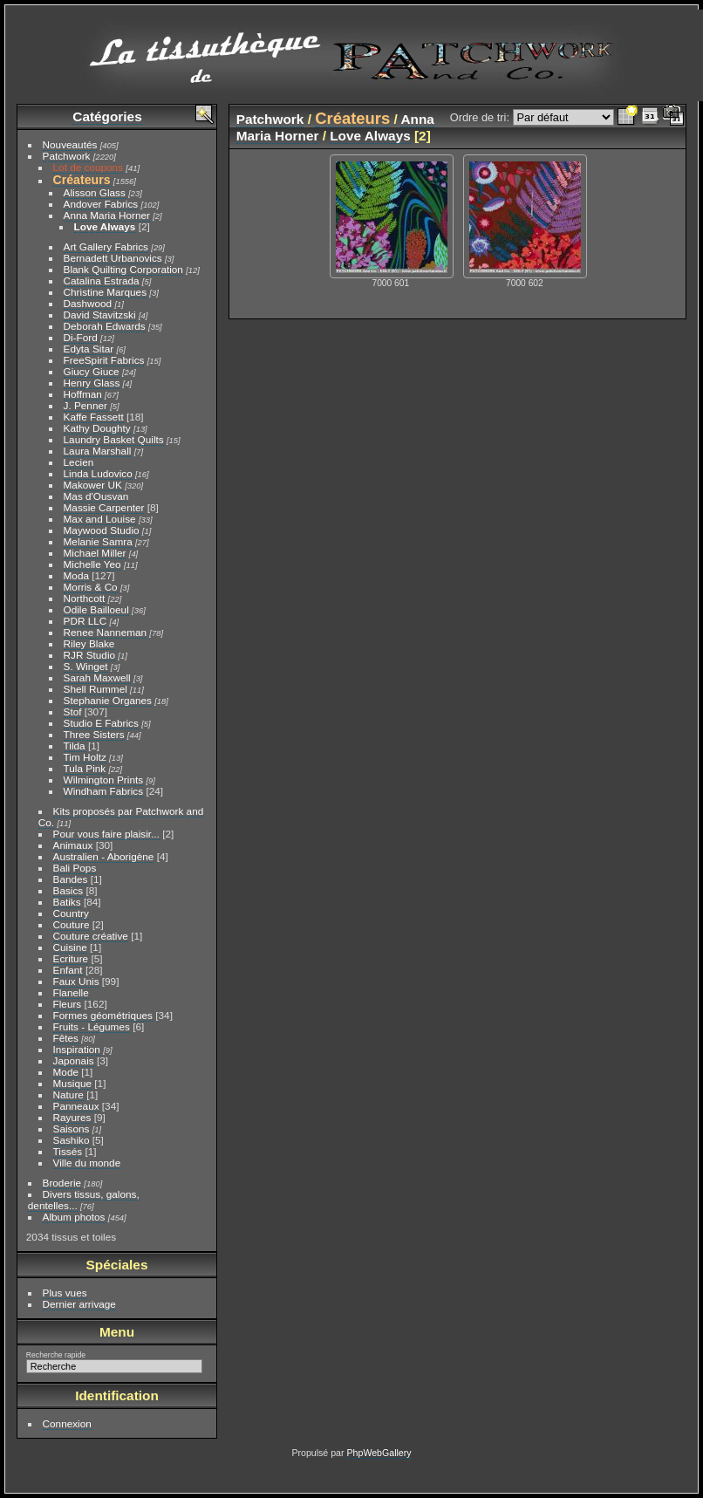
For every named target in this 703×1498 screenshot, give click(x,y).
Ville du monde (87, 1162)
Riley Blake (89, 643)
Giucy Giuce (91, 371)
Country (71, 913)
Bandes (70, 879)
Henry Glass (92, 382)
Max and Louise (100, 518)
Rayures (72, 1117)
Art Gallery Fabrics (106, 246)
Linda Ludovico (98, 473)
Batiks (67, 901)
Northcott (85, 598)
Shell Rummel (95, 688)
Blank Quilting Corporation (123, 269)
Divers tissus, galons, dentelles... (84, 1199)
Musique (72, 1083)
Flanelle (71, 992)
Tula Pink (85, 768)
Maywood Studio (102, 530)
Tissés (68, 1151)
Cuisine (70, 947)
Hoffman (83, 394)
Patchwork (67, 155)
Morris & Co (91, 586)
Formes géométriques (103, 1015)
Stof (73, 711)
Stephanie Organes (108, 700)
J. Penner (85, 405)
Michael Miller (95, 552)
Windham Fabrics (104, 791)
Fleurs (67, 1003)
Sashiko (71, 1140)
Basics (68, 890)
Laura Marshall (98, 450)
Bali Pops (75, 867)
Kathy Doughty (97, 428)
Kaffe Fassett (94, 416)
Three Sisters (94, 734)
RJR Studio (90, 654)
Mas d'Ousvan (96, 496)
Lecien (79, 462)
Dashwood (88, 303)
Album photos (74, 1216)
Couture (71, 924)
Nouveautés (70, 144)
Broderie (62, 1182)
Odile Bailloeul (96, 609)
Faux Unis (76, 981)
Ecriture (71, 958)
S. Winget (86, 666)
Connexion (67, 1423)
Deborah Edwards (105, 326)
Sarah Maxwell (97, 677)
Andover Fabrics (101, 203)
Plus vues (65, 1292)
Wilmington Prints (104, 779)
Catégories (106, 116)
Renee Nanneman (105, 632)
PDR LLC (85, 620)
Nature (68, 1094)
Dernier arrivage (79, 1304)
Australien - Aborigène (103, 856)
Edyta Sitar (89, 348)
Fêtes (65, 1037)
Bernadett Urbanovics (113, 257)
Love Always (105, 226)
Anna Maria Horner (107, 215)
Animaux (73, 845)
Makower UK (93, 484)
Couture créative (90, 935)
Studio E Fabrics (101, 722)
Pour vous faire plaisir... (106, 833)
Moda (76, 575)
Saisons (71, 1128)
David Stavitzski (100, 314)
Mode (65, 1071)
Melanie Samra (98, 541)
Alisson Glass (95, 192)
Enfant (68, 969)
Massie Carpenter (104, 507)
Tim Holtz (85, 757)
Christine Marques (105, 292)
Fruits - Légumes (91, 1026)
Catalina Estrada (102, 280)
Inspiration (76, 1049)
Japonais (73, 1060)
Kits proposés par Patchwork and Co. (120, 816)
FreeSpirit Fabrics (104, 360)
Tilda (74, 745)
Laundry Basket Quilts (114, 439)
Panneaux (76, 1106)
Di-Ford (81, 337)
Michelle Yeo (92, 564)
